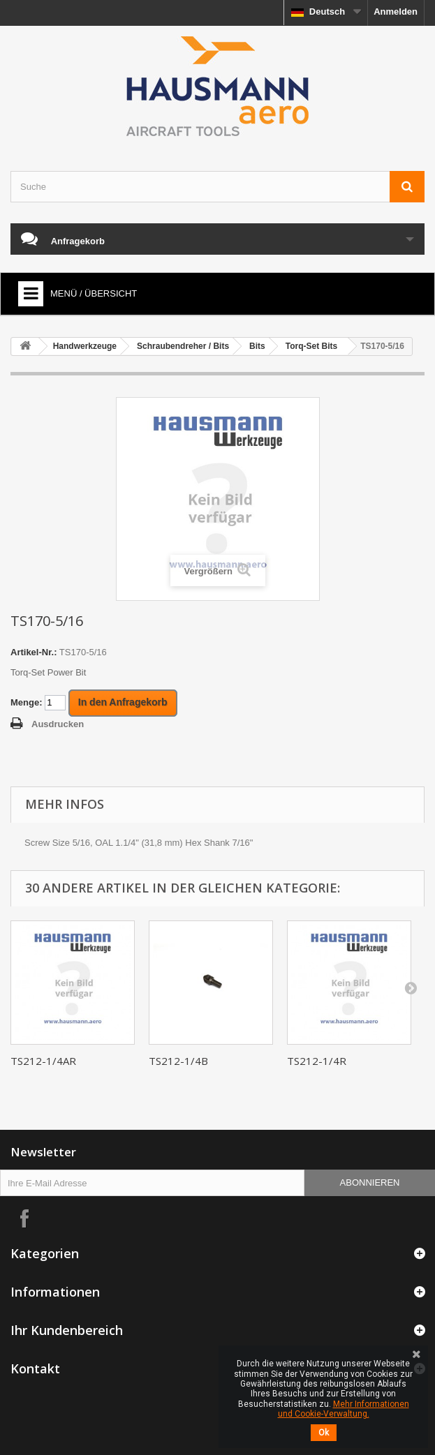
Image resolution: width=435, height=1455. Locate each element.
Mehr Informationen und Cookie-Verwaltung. (343, 1409)
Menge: (26, 702)
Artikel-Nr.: (33, 652)
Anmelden (396, 11)
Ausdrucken (57, 724)
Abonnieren (370, 1182)
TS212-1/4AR (43, 1061)
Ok (323, 1433)
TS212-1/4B (178, 1061)
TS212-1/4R (316, 1061)
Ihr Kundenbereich (66, 1330)
